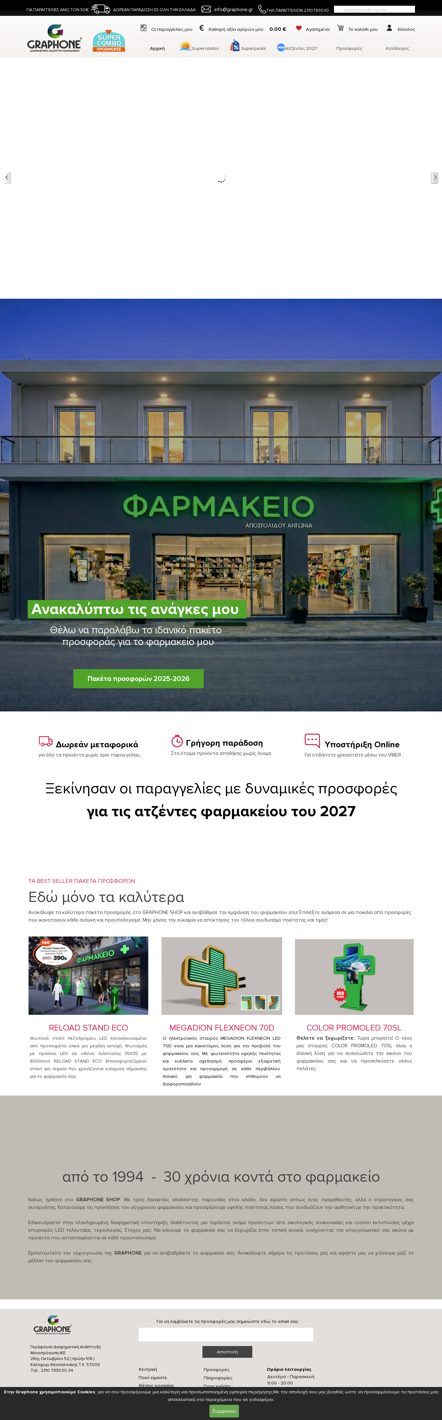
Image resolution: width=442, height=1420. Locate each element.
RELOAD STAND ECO (88, 1028)
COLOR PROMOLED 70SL (354, 1028)
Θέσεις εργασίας (156, 1385)
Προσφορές (349, 48)
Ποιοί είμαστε (153, 1377)
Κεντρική (148, 1369)
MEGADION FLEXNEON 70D (221, 1028)
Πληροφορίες (218, 1378)
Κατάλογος (397, 48)
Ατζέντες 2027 (301, 48)
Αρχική (157, 48)
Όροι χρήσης (217, 1386)
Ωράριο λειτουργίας (289, 1369)
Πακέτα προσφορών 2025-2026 (138, 679)
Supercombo (205, 48)
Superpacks (253, 48)
